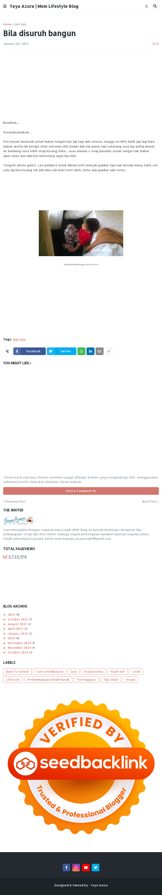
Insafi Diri (118, 671)
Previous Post (15, 501)
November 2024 (20, 647)
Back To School (17, 671)
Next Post (149, 501)
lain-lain (20, 24)
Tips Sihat (110, 679)
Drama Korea (93, 671)
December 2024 (20, 643)
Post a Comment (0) (81, 491)
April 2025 (16, 628)
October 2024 (18, 652)
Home (7, 24)
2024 (12, 638)
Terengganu (86, 679)
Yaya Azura (99, 885)
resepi (130, 679)
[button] (5, 6)
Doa (74, 671)
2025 (12, 614)
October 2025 (18, 619)
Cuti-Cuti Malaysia (49, 671)
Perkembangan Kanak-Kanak (48, 679)
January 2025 (18, 633)
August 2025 (18, 624)
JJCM (136, 671)
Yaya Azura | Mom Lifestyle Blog (44, 6)
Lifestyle (13, 679)
